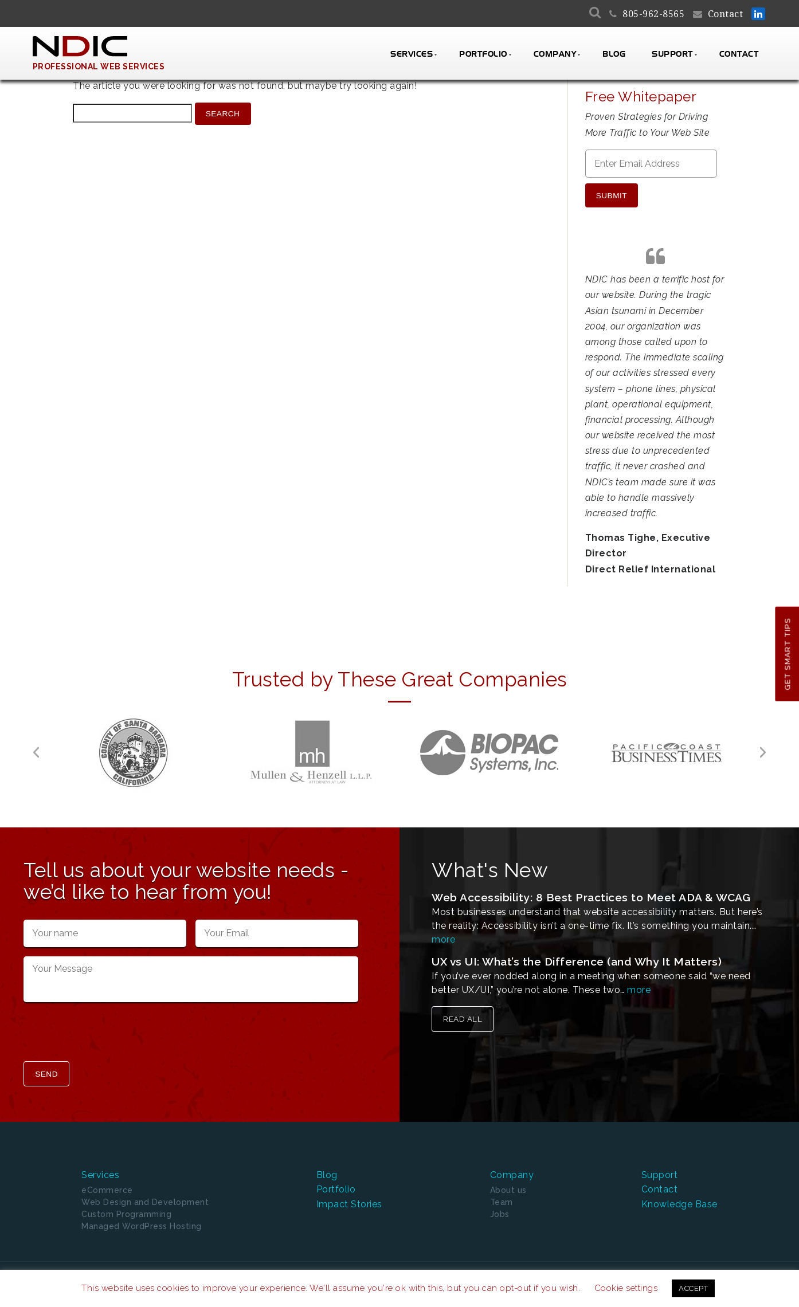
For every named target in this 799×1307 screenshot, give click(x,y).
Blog (613, 54)
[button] (36, 746)
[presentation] (110, 1028)
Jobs (500, 1207)
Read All (462, 1013)
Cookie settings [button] (626, 1288)
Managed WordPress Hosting (141, 1219)
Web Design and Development (145, 1195)
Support (672, 54)
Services (411, 54)
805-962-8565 (653, 14)
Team (501, 1195)
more (443, 934)
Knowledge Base (679, 1197)
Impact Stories (349, 1197)
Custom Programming (126, 1207)
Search (223, 113)
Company (555, 54)
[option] (134, 747)
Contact (725, 14)
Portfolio (483, 54)
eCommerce (107, 1183)
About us (508, 1183)
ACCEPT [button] (693, 1288)
